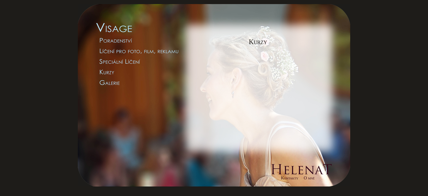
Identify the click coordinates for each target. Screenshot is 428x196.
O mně (309, 178)
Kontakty (289, 178)
